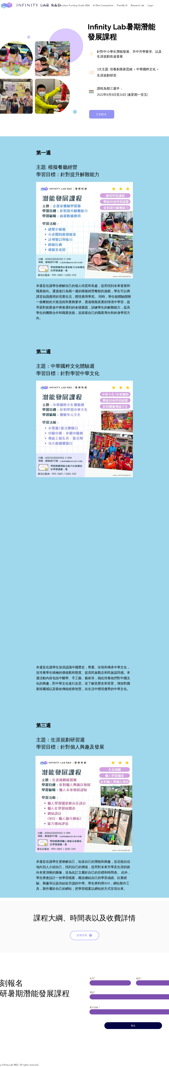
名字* (92, 978)
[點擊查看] (84, 935)
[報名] (133, 1025)
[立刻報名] (101, 114)
